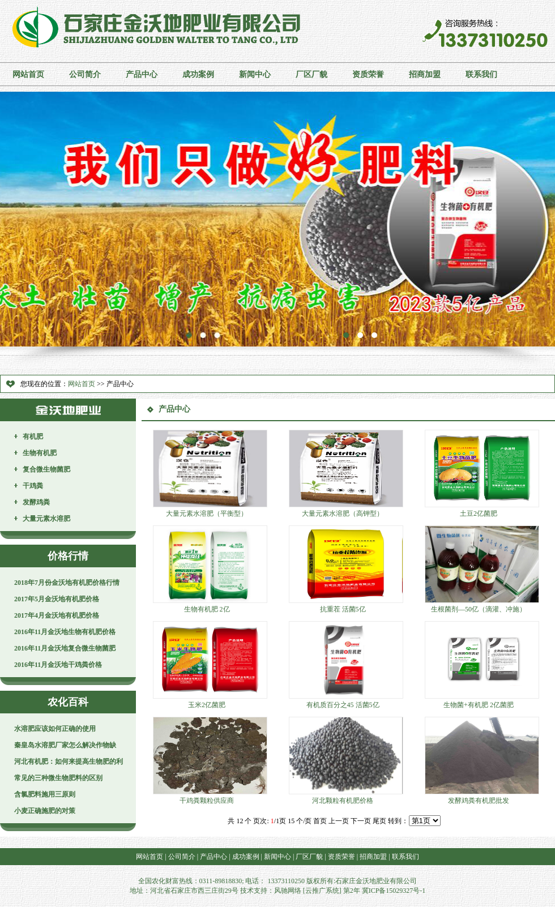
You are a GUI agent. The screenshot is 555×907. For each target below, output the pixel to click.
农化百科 (68, 702)
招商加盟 (425, 74)
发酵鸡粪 (36, 502)
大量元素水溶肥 (46, 519)
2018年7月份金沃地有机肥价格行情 (66, 583)
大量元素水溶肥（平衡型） (206, 513)
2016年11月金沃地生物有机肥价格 (65, 632)
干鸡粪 (33, 486)
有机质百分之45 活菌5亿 (342, 705)
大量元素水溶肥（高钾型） (342, 513)
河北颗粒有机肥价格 (342, 801)
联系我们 (481, 74)
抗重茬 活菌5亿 (343, 609)
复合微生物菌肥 (46, 469)
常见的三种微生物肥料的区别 (58, 778)
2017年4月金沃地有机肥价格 (56, 615)
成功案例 (198, 74)
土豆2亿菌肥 (478, 513)
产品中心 (141, 74)
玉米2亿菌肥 (206, 705)
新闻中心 (255, 74)
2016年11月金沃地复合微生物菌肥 (65, 648)
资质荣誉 (368, 74)
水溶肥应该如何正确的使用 (55, 729)
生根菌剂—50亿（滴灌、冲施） (478, 609)
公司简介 (85, 74)
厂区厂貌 (311, 74)
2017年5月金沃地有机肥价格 (56, 599)
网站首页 (28, 74)
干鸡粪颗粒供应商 (207, 801)
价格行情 (68, 556)
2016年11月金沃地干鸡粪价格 (58, 665)
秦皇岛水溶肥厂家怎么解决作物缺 (65, 745)
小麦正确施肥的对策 (44, 811)
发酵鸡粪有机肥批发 (478, 801)
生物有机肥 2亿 (207, 609)
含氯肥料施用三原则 (44, 794)
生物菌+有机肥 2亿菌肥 (478, 705)
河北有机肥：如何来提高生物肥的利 (68, 761)
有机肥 (33, 436)
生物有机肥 (40, 453)
